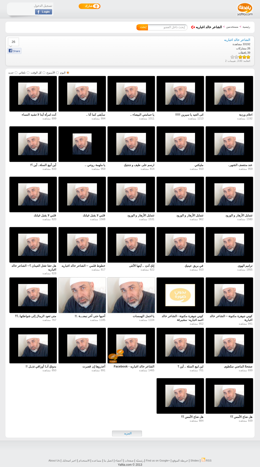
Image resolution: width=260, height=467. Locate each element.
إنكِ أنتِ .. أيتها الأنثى (141, 266)
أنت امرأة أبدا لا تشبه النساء (39, 114)
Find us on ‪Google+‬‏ (158, 460)
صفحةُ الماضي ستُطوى (238, 366)
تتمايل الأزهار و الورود (238, 215)
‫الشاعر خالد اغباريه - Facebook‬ (134, 366)
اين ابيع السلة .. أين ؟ (190, 366)
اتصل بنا (108, 460)
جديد (11, 72)
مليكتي (199, 165)
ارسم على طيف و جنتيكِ (139, 165)
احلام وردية (245, 114)
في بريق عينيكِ (194, 266)
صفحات (129, 460)
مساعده (96, 460)
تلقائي (22, 72)
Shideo (194, 460)
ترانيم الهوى (245, 266)
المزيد (127, 433)
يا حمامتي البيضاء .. (142, 114)
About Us (54, 460)
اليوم (62, 72)
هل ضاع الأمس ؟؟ (241, 417)
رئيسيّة (139, 460)
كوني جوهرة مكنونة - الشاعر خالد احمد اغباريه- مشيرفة (182, 318)
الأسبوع (51, 72)
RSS (206, 460)
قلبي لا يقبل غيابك (94, 215)
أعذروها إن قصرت (93, 366)
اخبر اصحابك (69, 460)
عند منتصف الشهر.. (240, 165)
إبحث (143, 27)
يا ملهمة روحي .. (95, 165)
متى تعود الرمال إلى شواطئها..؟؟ (35, 316)
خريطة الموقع (180, 460)
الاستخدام (84, 460)
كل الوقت (36, 72)
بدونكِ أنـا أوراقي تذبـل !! (41, 366)
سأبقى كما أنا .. (95, 114)
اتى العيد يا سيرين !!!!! (189, 114)
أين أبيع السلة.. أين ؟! (43, 165)
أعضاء (118, 460)
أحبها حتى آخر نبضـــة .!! (90, 316)
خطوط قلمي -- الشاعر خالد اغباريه (83, 266)
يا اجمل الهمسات (143, 316)
